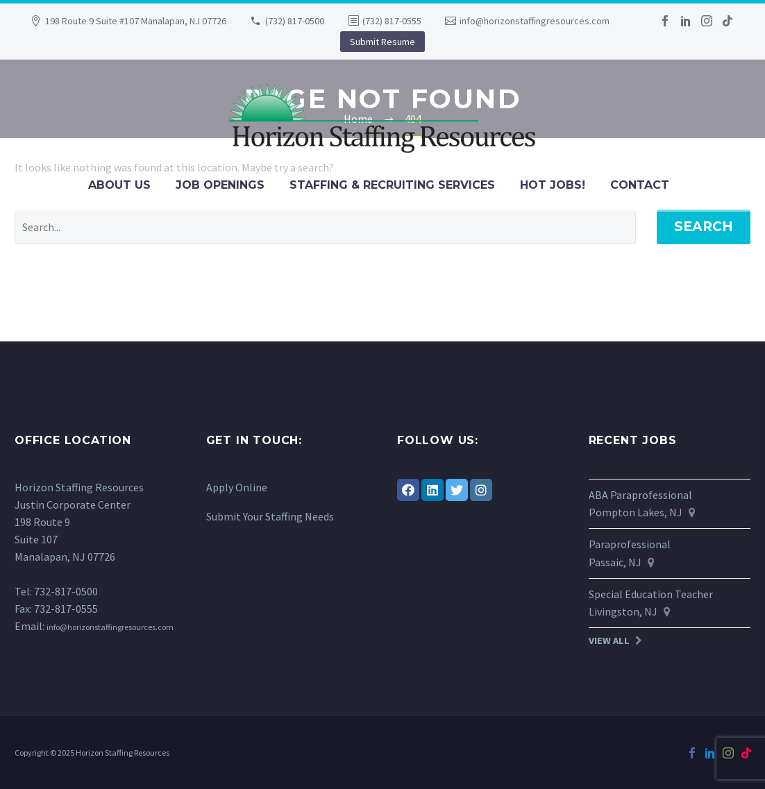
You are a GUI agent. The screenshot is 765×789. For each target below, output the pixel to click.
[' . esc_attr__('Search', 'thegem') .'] (325, 227)
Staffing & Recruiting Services (392, 185)
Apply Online (236, 487)
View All (609, 640)
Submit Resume (382, 41)
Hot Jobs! (552, 185)
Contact (639, 185)
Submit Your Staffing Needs (270, 516)
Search (703, 227)
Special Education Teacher (651, 594)
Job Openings (220, 185)
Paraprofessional (630, 544)
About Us (119, 185)
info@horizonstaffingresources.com (535, 21)
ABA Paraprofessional (640, 495)
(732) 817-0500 (294, 21)
